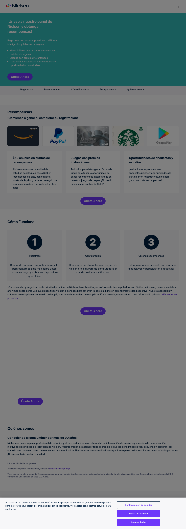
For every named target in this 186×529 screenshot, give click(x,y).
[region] (93, 513)
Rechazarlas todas (139, 513)
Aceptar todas (138, 522)
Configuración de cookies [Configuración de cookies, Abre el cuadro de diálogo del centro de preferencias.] (138, 505)
